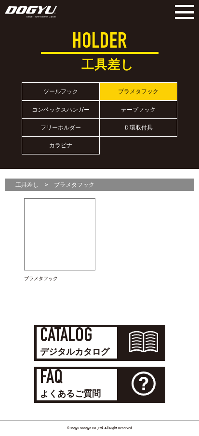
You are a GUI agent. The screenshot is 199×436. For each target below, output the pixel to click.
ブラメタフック (138, 91)
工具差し (27, 184)
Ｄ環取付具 (138, 127)
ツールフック (60, 91)
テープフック (138, 109)
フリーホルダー (60, 127)
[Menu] (182, 12)
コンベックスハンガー (61, 109)
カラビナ (60, 145)
